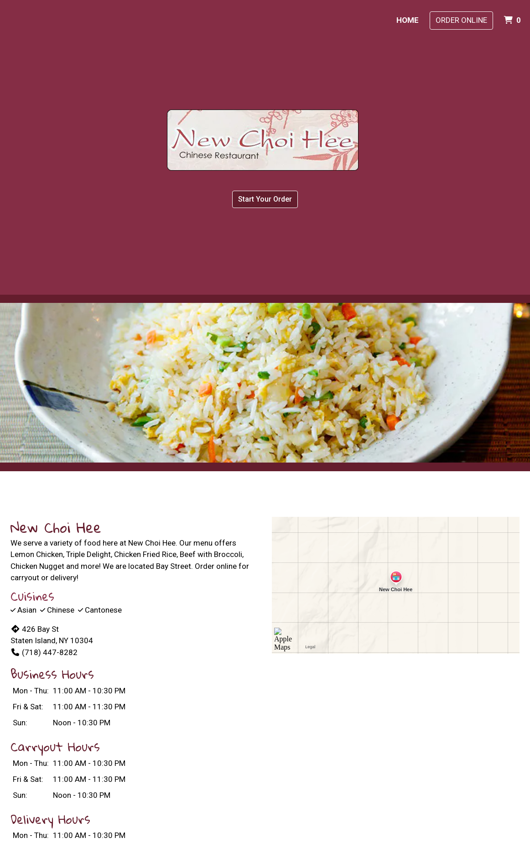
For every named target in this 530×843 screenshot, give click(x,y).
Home (407, 20)
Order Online (461, 20)
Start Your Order (265, 199)
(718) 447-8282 (44, 652)
